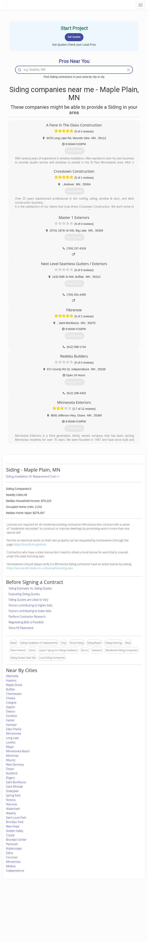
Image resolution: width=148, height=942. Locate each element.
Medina (10, 866)
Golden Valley (14, 831)
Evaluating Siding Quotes (24, 594)
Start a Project (21, 913)
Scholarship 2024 (113, 904)
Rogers (10, 778)
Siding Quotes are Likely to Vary (28, 600)
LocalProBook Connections (119, 917)
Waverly (11, 813)
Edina (9, 853)
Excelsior (11, 716)
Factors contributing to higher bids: (31, 605)
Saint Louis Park (16, 817)
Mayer (10, 747)
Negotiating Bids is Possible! (26, 622)
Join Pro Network (62, 904)
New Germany (15, 764)
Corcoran (12, 857)
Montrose (12, 755)
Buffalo (10, 689)
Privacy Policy (111, 908)
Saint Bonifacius (16, 782)
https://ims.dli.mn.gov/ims (29, 544)
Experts (57, 908)
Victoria (10, 800)
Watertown (13, 809)
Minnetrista (13, 862)
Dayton (10, 707)
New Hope (12, 826)
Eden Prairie (13, 729)
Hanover (11, 725)
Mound (10, 760)
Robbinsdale (14, 848)
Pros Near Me (21, 908)
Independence (15, 870)
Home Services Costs (25, 904)
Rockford (11, 773)
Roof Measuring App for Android (70, 922)
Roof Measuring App (64, 913)
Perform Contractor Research (27, 616)
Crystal (10, 835)
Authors (108, 913)
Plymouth (12, 844)
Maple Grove (14, 685)
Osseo (10, 769)
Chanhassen (14, 694)
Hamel (10, 720)
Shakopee (12, 791)
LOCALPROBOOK (25, 5)
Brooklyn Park (15, 822)
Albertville (12, 676)
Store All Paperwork (21, 628)
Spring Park (13, 795)
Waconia (11, 804)
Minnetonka (13, 733)
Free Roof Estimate (24, 917)
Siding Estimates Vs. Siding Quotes (30, 588)
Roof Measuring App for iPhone (70, 917)
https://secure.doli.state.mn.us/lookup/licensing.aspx (40, 568)
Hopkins (11, 680)
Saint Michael (14, 786)
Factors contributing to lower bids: (30, 611)
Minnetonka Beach (18, 751)
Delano (10, 711)
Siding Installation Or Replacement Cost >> (33, 476)
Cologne (11, 702)
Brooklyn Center (16, 840)
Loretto (10, 742)
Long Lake (12, 738)
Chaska (10, 698)
